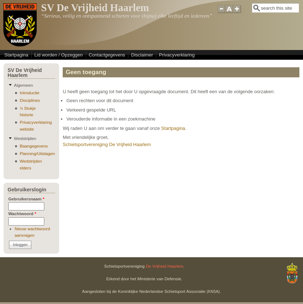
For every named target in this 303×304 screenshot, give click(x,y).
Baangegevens (34, 146)
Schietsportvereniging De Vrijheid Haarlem (107, 144)
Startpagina (16, 55)
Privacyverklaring (177, 55)
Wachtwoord (22, 213)
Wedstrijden (25, 138)
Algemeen (23, 85)
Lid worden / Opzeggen (58, 55)
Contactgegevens (107, 55)
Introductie (30, 92)
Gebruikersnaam (26, 198)
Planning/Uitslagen (37, 153)
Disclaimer (142, 55)
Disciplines (30, 100)
